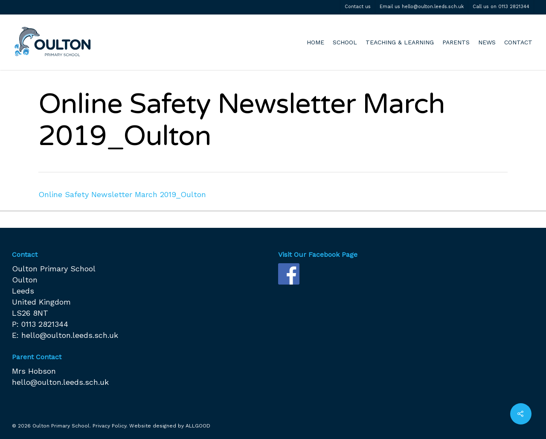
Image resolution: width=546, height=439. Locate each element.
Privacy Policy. (110, 426)
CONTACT (518, 42)
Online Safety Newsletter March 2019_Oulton (122, 194)
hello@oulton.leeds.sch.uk (69, 335)
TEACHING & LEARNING (400, 42)
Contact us (358, 6)
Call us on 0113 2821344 (501, 6)
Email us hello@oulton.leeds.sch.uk (422, 6)
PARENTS (456, 42)
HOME (315, 42)
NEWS (487, 42)
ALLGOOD (198, 426)
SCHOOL (345, 42)
